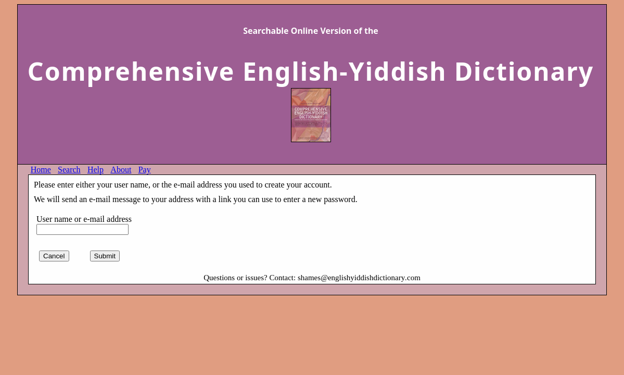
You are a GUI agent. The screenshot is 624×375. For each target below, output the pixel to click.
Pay (144, 169)
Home (41, 169)
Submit (105, 256)
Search (69, 169)
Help (95, 169)
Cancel (54, 256)
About (120, 169)
